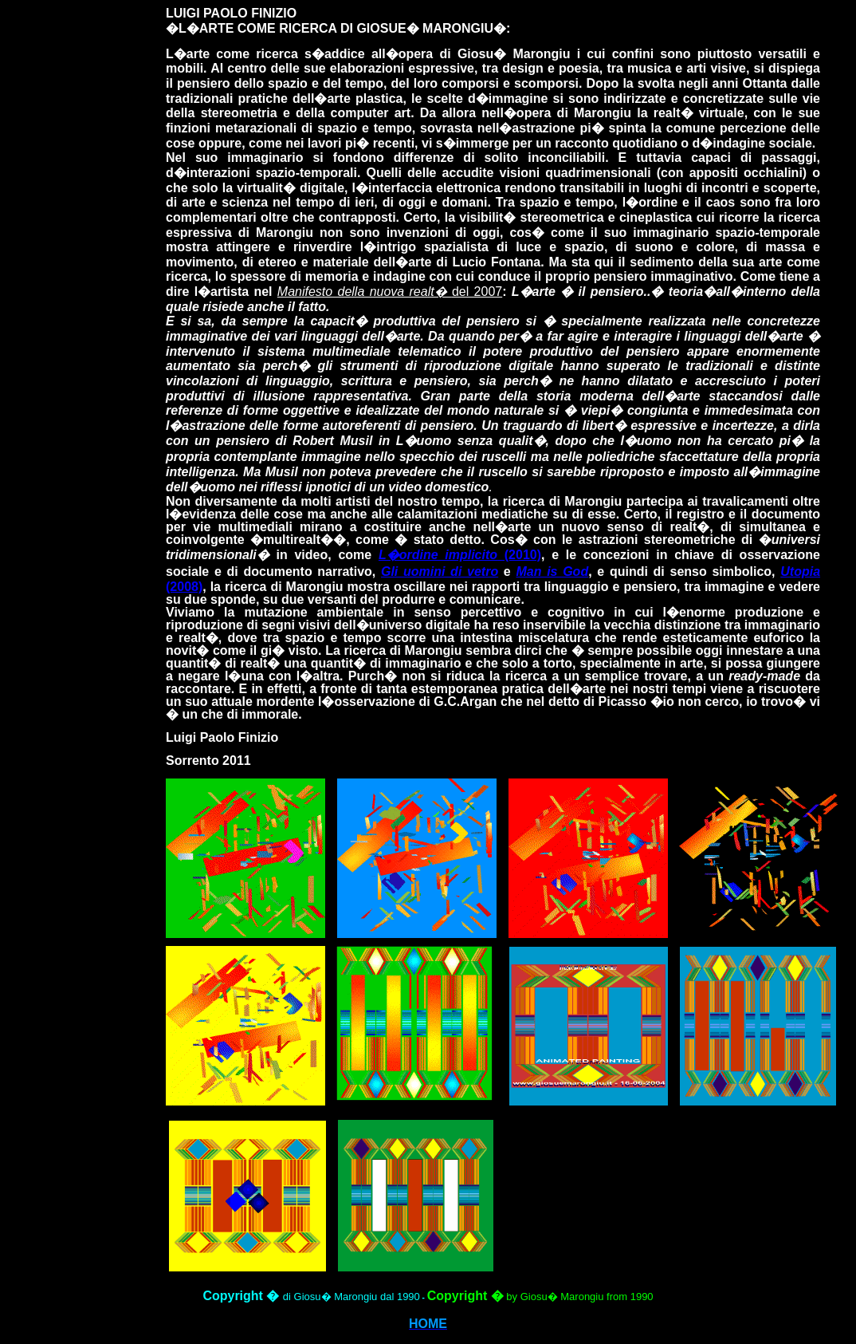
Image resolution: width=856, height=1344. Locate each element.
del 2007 (389, 291)
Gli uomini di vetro (439, 571)
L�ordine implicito (438, 555)
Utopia (800, 571)
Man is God (552, 571)
